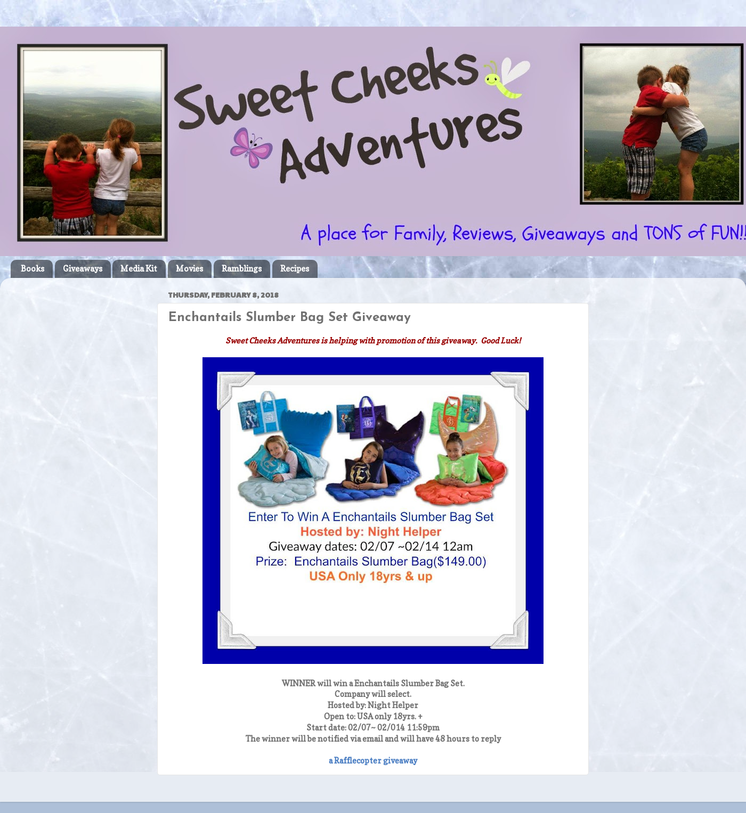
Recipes (294, 269)
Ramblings (242, 269)
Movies (189, 269)
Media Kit (138, 269)
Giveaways (82, 269)
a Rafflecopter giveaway (373, 761)
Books (32, 269)
